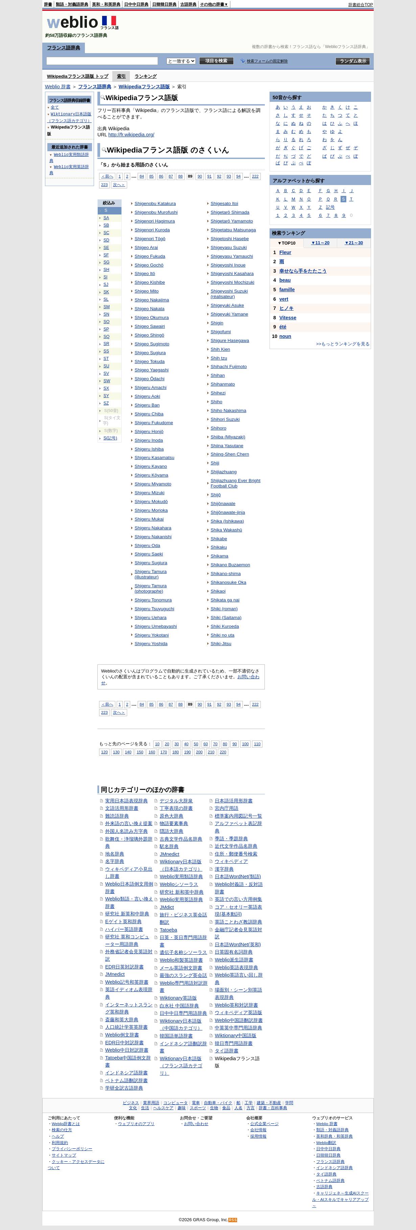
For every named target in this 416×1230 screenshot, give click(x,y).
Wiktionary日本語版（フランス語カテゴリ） (181, 1066)
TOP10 (286, 243)
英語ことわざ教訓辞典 (238, 922)
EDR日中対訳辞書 (124, 1042)
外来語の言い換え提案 (129, 823)
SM (106, 306)
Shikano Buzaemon (230, 564)
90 (200, 176)
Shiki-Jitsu (221, 643)
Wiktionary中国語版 (235, 1035)
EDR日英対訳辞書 (124, 967)
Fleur (285, 252)
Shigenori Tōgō (150, 238)
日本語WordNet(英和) (238, 944)
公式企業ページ (264, 1123)
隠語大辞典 (171, 831)
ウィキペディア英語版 (238, 1012)
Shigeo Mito (147, 291)
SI (105, 277)
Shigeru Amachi (150, 387)
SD (106, 240)
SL (106, 299)
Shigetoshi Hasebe (230, 238)
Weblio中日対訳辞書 (126, 1050)
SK (106, 292)
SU (106, 366)
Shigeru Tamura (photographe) (151, 588)
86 (161, 176)
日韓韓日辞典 (164, 4)
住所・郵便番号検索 (236, 854)
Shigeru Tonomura (153, 599)
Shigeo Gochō (149, 265)
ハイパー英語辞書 (124, 929)
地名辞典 (114, 854)
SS (106, 351)
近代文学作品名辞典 (236, 846)
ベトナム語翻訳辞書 (126, 1080)
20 (167, 744)
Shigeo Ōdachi (149, 378)
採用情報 (258, 1136)
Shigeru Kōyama (151, 475)
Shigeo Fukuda (150, 256)
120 (104, 752)
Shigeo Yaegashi (151, 369)
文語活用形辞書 (121, 808)
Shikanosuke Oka (228, 582)
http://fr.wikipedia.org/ (131, 134)
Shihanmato (223, 384)
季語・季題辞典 (231, 838)
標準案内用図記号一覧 (238, 816)
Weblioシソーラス (179, 884)
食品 (226, 1108)
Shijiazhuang (224, 471)
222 (255, 176)
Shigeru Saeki (149, 553)
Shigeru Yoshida (151, 643)
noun (285, 336)
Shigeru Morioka (151, 510)
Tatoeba (168, 930)
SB (106, 225)
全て (55, 107)
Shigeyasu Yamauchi (232, 256)
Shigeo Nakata (149, 308)
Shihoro (218, 428)
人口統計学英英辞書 (126, 1027)
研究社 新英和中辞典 (127, 913)
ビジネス (131, 1103)
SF (106, 255)
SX (106, 388)
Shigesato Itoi (224, 203)
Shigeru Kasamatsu (154, 457)
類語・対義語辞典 (72, 4)
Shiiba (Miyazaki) (228, 436)
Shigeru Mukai (149, 519)
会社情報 (258, 1130)
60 (206, 744)
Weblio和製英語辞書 (181, 960)
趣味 (182, 1108)
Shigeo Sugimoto (152, 343)
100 (245, 744)
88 (180, 176)
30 (177, 744)
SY (106, 395)
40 (186, 744)
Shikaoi (218, 591)
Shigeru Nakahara (153, 527)
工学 (249, 1103)
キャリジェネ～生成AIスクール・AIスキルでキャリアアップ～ (340, 1199)
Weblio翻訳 (326, 1142)
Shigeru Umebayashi (156, 626)
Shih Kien (220, 349)
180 (175, 752)
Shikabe (219, 538)
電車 (196, 1103)
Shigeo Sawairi (150, 326)
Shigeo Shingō (149, 335)
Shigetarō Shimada (230, 212)
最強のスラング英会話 (183, 975)
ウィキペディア (231, 861)
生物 (214, 1108)
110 (257, 744)
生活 (145, 1108)
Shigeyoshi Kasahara (232, 273)
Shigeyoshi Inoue (228, 265)
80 (225, 744)
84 (142, 176)
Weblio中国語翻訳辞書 (239, 1020)
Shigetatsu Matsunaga (233, 229)
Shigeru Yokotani (152, 635)
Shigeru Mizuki (149, 492)
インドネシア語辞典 (334, 1167)
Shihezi (218, 392)
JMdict (167, 907)
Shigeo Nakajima (152, 299)
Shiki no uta (222, 635)
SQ (106, 336)
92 (219, 176)
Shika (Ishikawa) (227, 521)
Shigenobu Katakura (155, 203)
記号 (330, 207)
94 (238, 176)
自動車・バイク (218, 1103)
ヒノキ (286, 308)
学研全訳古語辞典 (124, 1088)
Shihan (218, 375)
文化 (133, 1108)
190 (187, 752)
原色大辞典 (171, 816)
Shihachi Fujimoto (229, 366)
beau (285, 280)
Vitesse (287, 317)
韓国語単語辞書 (176, 1036)
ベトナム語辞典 (330, 1180)
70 (215, 744)
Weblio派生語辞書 (234, 959)
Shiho (216, 401)
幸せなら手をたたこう (303, 271)
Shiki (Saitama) (226, 617)
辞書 (48, 4)
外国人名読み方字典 (126, 831)
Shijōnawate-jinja (228, 512)
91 (209, 176)
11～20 (320, 242)
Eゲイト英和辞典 (123, 921)
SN (106, 314)
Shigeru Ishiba (149, 449)
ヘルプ (58, 1136)
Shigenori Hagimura (155, 221)
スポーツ (198, 1108)
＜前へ (107, 176)
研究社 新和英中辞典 (182, 892)
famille (287, 289)
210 (211, 752)
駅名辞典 (169, 846)
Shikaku (219, 547)
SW (106, 381)
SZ (106, 403)
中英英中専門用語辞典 (238, 1027)
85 (151, 176)
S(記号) (110, 438)
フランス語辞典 (63, 47)
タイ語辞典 (326, 1174)
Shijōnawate (223, 503)
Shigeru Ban (147, 405)
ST (106, 358)
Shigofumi (221, 331)
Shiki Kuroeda (225, 626)
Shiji (215, 462)
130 (116, 752)
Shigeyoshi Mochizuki (232, 282)
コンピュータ (175, 1103)
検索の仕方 (62, 1130)
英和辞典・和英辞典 (334, 1136)
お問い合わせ (196, 1123)
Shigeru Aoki (147, 396)
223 (104, 184)
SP (106, 329)
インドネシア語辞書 (126, 1072)
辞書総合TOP (360, 4)
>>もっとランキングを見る (343, 343)
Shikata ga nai (225, 599)
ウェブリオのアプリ (136, 1123)
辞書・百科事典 (273, 1108)
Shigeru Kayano (151, 466)
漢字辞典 (224, 869)
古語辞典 (188, 4)
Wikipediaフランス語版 (144, 86)
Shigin (217, 322)
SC (106, 232)
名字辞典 (114, 861)
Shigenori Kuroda (152, 229)
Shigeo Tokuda (150, 361)
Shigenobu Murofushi (156, 212)
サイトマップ (64, 1155)
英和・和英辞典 (106, 4)
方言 (251, 1108)
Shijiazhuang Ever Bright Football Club (235, 483)
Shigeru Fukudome (154, 422)
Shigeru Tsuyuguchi (154, 608)
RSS (233, 1220)
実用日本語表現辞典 (126, 800)
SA (106, 217)
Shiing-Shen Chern (230, 454)
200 (199, 752)
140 (128, 752)
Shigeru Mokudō (151, 501)
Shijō (216, 494)
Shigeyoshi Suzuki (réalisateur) (229, 294)
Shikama (219, 556)
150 (140, 752)
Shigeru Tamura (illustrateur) (151, 574)
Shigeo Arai (146, 247)
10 (157, 744)
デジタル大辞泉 (176, 800)
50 (196, 744)
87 (171, 176)
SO (106, 321)
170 (163, 752)
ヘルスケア (163, 1108)
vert (283, 299)
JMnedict (115, 974)
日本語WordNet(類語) (238, 876)
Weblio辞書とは (66, 1123)
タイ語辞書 (226, 1050)
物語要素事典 (174, 823)
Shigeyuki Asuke (227, 305)
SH (106, 269)
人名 (238, 1108)
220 (223, 752)
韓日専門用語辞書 (234, 1043)
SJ (105, 284)
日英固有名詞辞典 (234, 952)
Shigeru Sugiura (151, 562)
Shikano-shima (226, 573)
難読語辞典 (117, 816)
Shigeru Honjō (149, 431)
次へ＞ (119, 184)
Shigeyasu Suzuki (229, 247)
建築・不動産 (269, 1103)
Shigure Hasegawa (230, 340)
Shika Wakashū (226, 529)
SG (106, 262)
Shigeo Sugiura (150, 352)
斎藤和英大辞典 (121, 1019)
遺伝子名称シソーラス (183, 952)
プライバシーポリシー (72, 1148)
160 (151, 752)
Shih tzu (219, 358)
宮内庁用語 (226, 808)
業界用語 (151, 1103)
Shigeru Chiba (149, 413)
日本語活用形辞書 (234, 800)
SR (106, 343)
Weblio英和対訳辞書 (236, 1005)
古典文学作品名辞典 (181, 839)
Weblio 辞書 (58, 86)
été (282, 326)
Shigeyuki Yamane (229, 314)
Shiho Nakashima (228, 410)
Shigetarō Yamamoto (232, 221)
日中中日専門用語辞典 (183, 1013)
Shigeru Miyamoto (153, 483)
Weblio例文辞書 (122, 1035)
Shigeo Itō (145, 273)
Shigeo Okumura (152, 317)
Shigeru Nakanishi (153, 536)
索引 (121, 76)
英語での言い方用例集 (238, 899)
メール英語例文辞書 (181, 968)
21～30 (354, 242)
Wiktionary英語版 (178, 998)
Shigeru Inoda (149, 440)
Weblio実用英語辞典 (181, 899)
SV (106, 373)
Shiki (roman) (224, 608)
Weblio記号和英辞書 (126, 982)
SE (106, 247)
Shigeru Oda (147, 545)
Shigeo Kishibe (150, 282)
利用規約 (60, 1142)
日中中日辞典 (136, 4)
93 (229, 176)
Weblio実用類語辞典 (181, 876)
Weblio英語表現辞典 (236, 967)
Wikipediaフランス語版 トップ (77, 76)
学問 (289, 1103)
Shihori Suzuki (225, 419)
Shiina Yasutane (227, 445)
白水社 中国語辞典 (179, 1005)
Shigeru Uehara (150, 617)
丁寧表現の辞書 (176, 808)
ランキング (146, 76)
